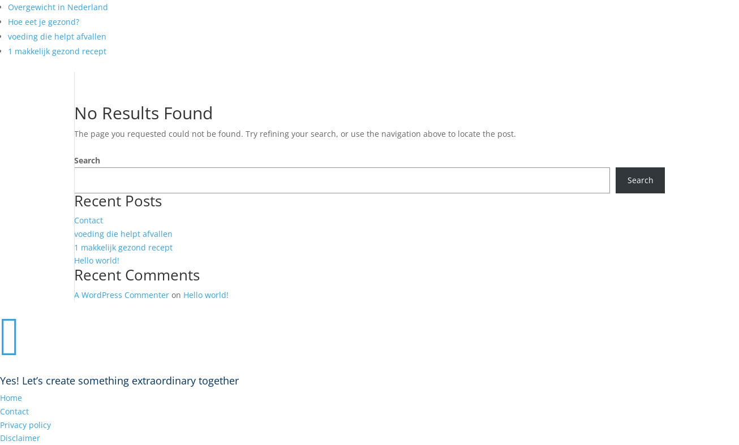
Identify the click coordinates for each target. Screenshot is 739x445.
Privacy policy (25, 425)
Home (11, 397)
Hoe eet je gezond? (43, 21)
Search (87, 160)
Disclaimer (20, 438)
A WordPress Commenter (121, 295)
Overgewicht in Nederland (58, 7)
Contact (88, 220)
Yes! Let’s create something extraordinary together (119, 380)
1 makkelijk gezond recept (57, 51)
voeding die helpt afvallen (57, 36)
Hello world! (96, 260)
